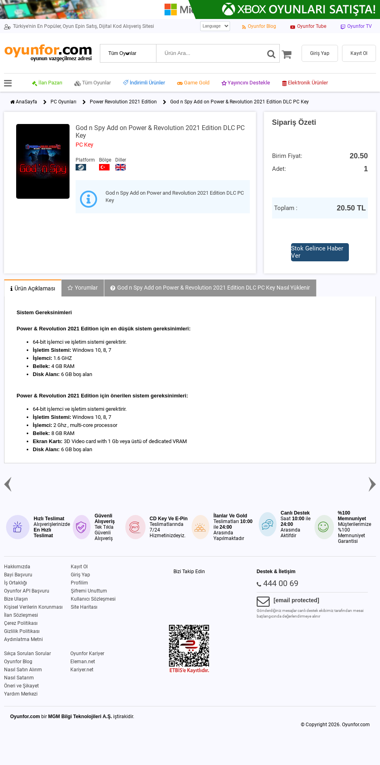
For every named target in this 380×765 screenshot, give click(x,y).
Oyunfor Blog (18, 661)
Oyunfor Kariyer (87, 653)
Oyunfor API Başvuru (26, 591)
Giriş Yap (80, 575)
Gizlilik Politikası (22, 631)
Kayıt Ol (79, 567)
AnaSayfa (26, 102)
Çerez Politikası (21, 623)
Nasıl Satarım (19, 678)
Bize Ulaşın (16, 599)
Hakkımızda (17, 567)
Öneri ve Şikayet (21, 686)
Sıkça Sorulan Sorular (27, 653)
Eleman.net (82, 661)
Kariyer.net (81, 670)
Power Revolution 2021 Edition (123, 102)
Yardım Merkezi (21, 694)
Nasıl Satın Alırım (23, 670)
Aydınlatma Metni (23, 639)
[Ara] (271, 53)
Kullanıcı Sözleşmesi (93, 599)
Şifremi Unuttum (89, 591)
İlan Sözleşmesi (21, 615)
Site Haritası (84, 607)
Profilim (79, 583)
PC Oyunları (63, 102)
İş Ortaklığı (15, 583)
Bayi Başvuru (18, 575)
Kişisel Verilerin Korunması (33, 607)
